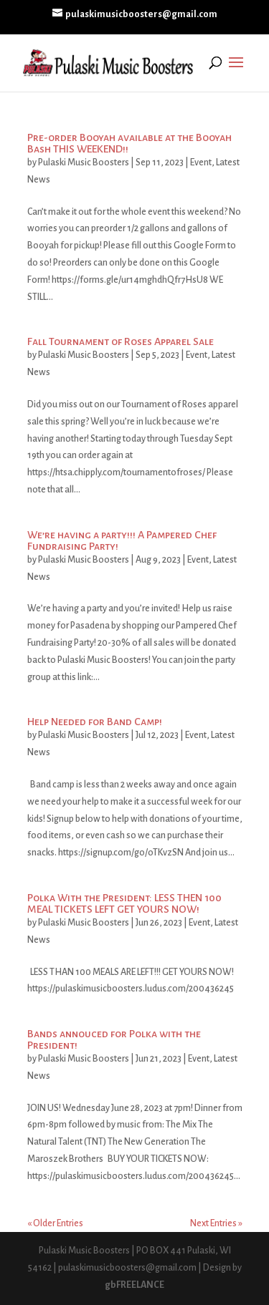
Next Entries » (216, 1223)
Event (201, 162)
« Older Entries (55, 1223)
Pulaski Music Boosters (83, 162)
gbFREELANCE (134, 1285)
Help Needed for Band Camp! (94, 721)
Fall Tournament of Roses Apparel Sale (120, 341)
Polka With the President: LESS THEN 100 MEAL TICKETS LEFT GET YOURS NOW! (124, 903)
